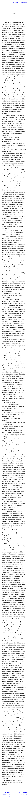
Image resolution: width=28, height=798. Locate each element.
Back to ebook (15, 2)
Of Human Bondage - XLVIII (6, 794)
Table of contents (23, 2)
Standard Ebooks (2, 2)
